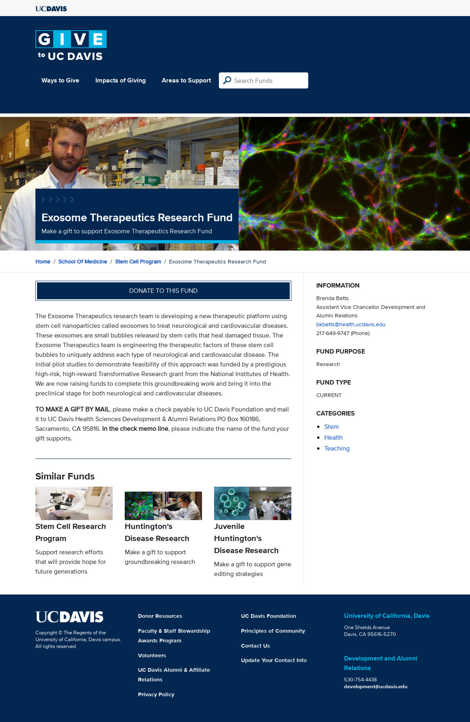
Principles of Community (273, 631)
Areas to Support (186, 80)
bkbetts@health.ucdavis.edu (350, 324)
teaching (337, 448)
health (333, 437)
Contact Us (255, 646)
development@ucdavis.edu (376, 686)
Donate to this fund (163, 290)
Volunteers (152, 655)
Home (42, 261)
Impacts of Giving (120, 80)
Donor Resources (160, 616)
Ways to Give (60, 80)
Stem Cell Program (138, 261)
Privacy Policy (156, 694)
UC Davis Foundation (268, 616)
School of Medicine (82, 261)
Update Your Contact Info (274, 660)
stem (331, 426)
